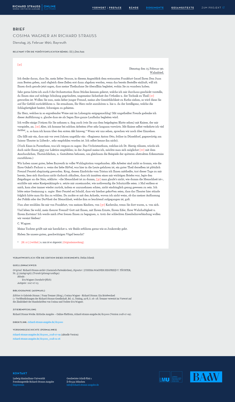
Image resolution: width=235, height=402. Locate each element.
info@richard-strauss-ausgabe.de (83, 384)
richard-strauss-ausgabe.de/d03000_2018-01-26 (36, 338)
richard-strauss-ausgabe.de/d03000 (45, 322)
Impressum (18, 384)
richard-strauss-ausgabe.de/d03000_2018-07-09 (37, 334)
